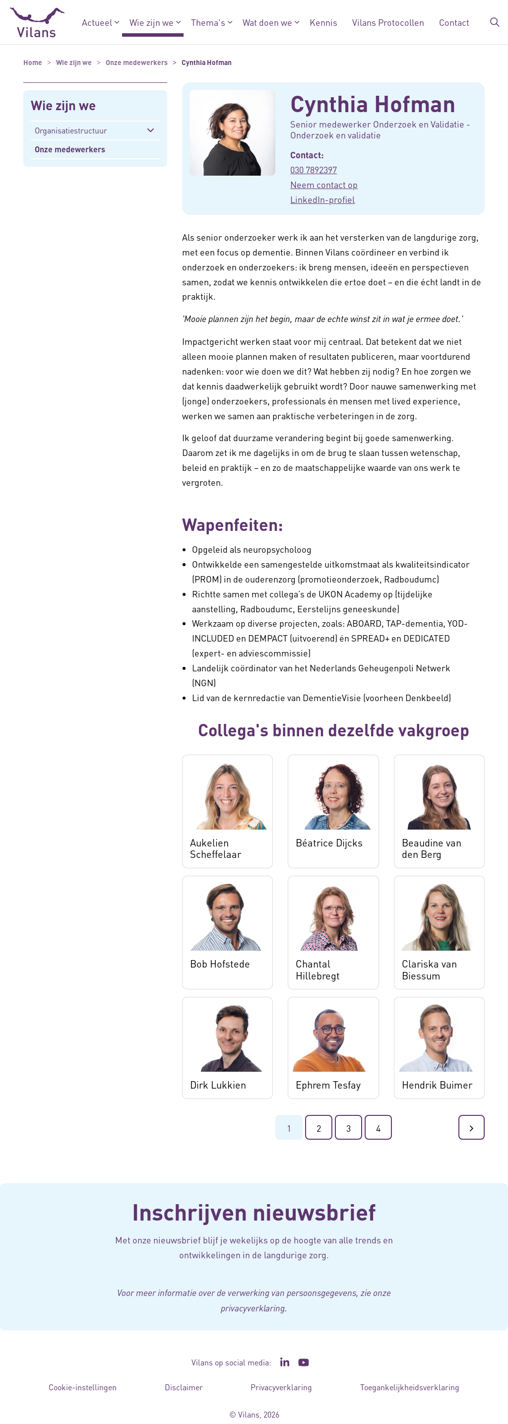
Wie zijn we (151, 22)
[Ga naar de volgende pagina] (471, 1127)
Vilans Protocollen (388, 22)
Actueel (97, 22)
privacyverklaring (253, 1307)
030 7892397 (313, 169)
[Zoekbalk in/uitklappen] (495, 22)
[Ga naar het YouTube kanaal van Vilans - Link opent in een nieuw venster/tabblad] (304, 1362)
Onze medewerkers (70, 149)
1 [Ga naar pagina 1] (289, 1128)
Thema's (208, 22)
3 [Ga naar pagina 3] (348, 1128)
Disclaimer (184, 1387)
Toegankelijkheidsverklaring (409, 1387)
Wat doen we (267, 22)
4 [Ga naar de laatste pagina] (378, 1128)
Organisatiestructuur (71, 130)
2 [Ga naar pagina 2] (319, 1128)
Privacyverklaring (281, 1387)
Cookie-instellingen (83, 1387)
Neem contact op (324, 184)
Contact (454, 22)
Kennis (323, 22)
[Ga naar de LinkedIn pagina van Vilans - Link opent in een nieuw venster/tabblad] (284, 1362)
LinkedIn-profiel (322, 199)
